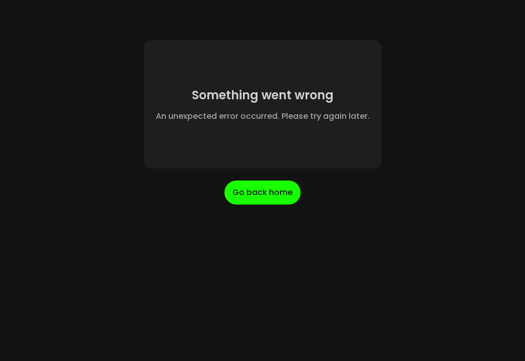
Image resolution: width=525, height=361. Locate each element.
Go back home (262, 192)
